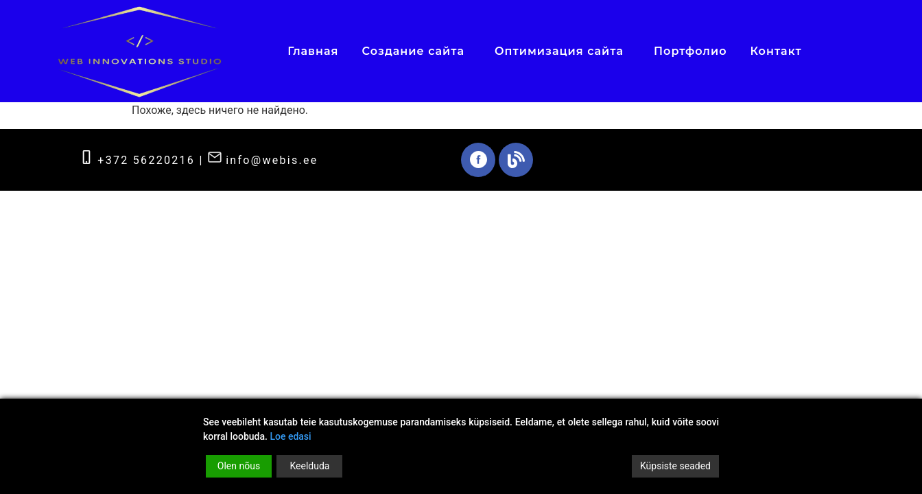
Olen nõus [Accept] (238, 465)
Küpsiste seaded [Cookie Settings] (675, 465)
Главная (312, 51)
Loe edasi (290, 436)
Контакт (776, 51)
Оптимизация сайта (562, 51)
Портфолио (690, 51)
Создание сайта (416, 51)
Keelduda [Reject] (309, 465)
